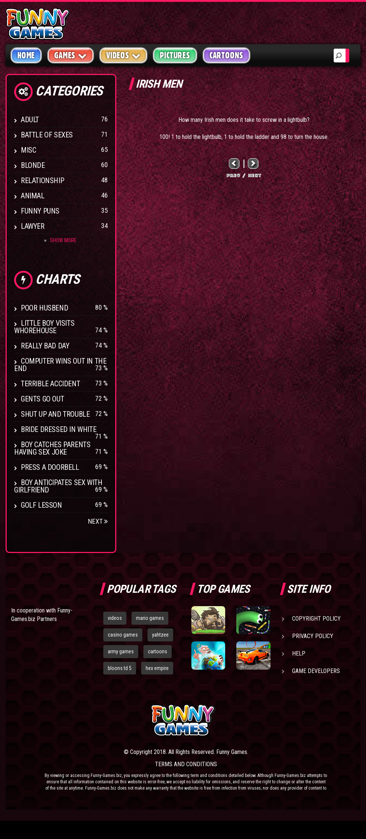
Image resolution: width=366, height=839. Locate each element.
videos (115, 618)
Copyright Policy (316, 618)
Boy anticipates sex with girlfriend (58, 486)
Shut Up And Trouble (55, 414)
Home (26, 55)
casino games (123, 635)
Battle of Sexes (47, 134)
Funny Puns (40, 211)
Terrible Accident (50, 383)
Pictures (175, 55)
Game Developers (316, 670)
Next (98, 521)
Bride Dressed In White (58, 429)
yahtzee (160, 635)
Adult (30, 119)
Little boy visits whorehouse (44, 327)
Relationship (42, 180)
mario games (150, 618)
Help (298, 653)
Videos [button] (123, 55)
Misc (28, 150)
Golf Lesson (41, 505)
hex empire (157, 668)
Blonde (33, 165)
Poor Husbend (44, 307)
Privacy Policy (312, 636)
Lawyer (33, 226)
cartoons (157, 651)
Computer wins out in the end (60, 365)
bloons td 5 (120, 668)
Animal (33, 195)
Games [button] (70, 55)
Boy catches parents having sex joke (52, 448)
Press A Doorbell (50, 467)
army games (121, 651)
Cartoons (226, 55)
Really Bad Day (45, 345)
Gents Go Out (42, 398)
